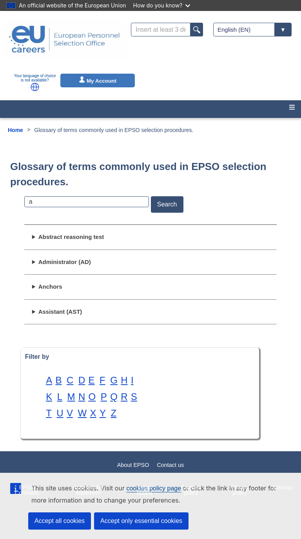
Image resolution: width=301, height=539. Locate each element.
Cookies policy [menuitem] (191, 490)
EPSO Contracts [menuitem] (27, 490)
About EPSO (133, 465)
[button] (35, 87)
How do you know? (161, 5)
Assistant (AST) (60, 311)
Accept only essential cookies (141, 520)
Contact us (170, 465)
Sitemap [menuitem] (282, 487)
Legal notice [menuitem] (144, 490)
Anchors (50, 286)
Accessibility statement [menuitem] (88, 490)
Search (167, 204)
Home (15, 130)
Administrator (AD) (64, 262)
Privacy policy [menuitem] (239, 490)
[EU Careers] (64, 44)
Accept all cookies (59, 520)
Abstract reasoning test (71, 236)
